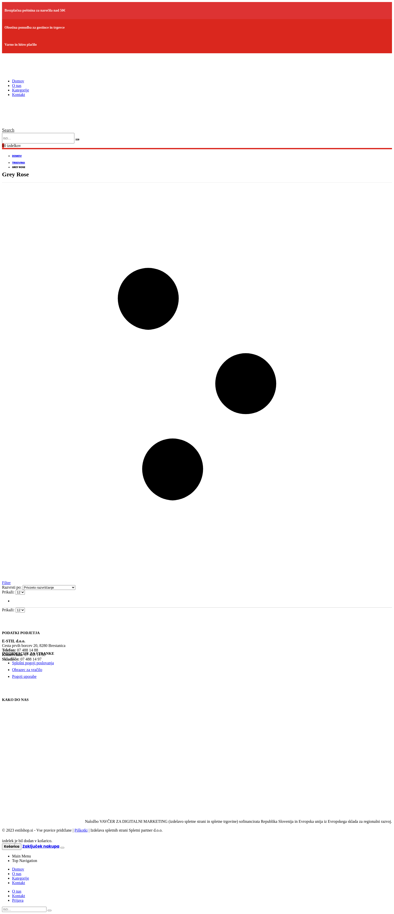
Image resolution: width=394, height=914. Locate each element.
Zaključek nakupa (40, 846)
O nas (16, 85)
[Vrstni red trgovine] (49, 587)
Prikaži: (9, 592)
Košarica (11, 846)
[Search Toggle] (8, 130)
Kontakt (18, 94)
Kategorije (20, 90)
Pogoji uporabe (24, 676)
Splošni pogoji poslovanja (33, 663)
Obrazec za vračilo (27, 670)
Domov (18, 81)
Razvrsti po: (12, 587)
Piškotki (80, 830)
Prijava (17, 900)
